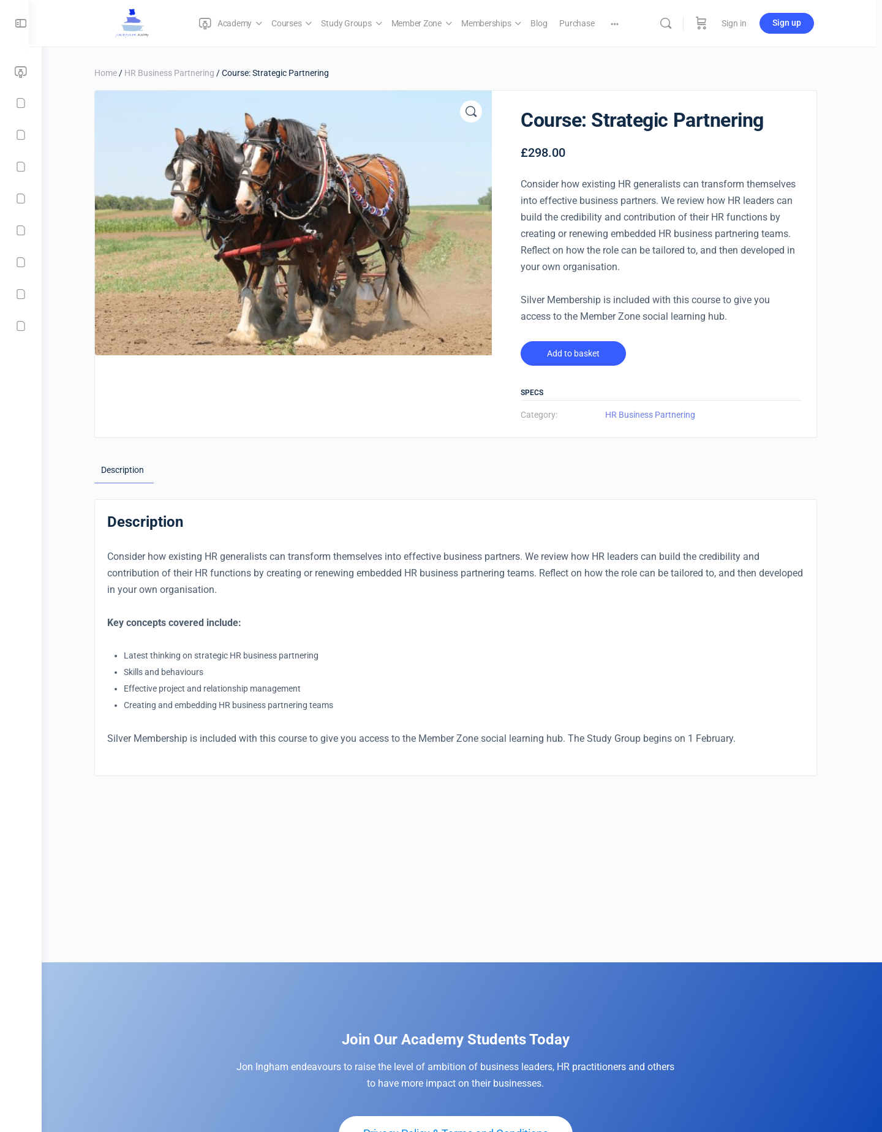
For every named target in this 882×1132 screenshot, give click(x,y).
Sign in (743, 23)
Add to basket (579, 353)
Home (111, 73)
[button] (477, 111)
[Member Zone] (21, 166)
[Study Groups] (21, 134)
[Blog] (21, 230)
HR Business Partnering (175, 73)
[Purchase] (21, 262)
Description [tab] (128, 470)
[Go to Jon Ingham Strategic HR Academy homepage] (141, 22)
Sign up (796, 23)
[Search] (675, 23)
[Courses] (21, 103)
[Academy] (21, 72)
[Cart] (710, 23)
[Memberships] (21, 198)
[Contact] (21, 326)
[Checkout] (21, 294)
